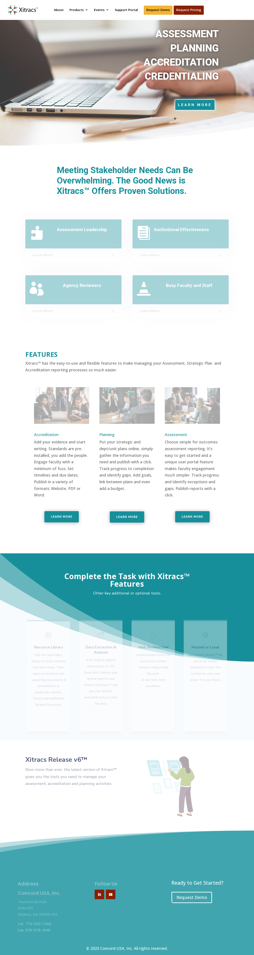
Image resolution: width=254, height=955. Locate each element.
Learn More (195, 105)
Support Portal (126, 10)
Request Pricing (188, 10)
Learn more (61, 517)
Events (99, 10)
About (59, 10)
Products (77, 10)
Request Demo (158, 10)
